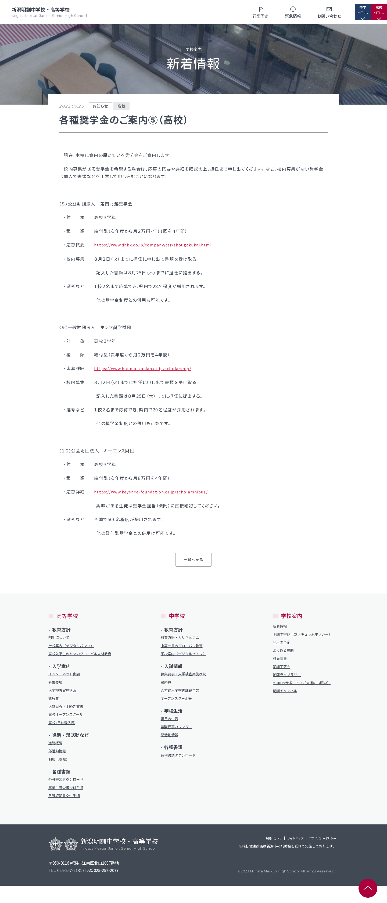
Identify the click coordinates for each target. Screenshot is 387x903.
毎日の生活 (171, 724)
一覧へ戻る (193, 558)
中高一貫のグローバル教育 (185, 646)
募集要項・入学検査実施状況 (187, 676)
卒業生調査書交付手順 (68, 803)
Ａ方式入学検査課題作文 (183, 693)
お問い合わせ (313, 12)
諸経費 (54, 708)
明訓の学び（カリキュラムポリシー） (303, 637)
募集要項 (56, 690)
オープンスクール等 (179, 702)
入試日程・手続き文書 (68, 717)
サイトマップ (274, 856)
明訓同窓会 (283, 676)
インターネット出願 (66, 681)
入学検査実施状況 (64, 699)
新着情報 (281, 625)
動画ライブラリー (289, 684)
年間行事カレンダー (179, 732)
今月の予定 (283, 649)
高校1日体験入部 (63, 735)
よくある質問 (285, 658)
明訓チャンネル (287, 708)
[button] (351, 12)
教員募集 (281, 666)
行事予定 (244, 12)
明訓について (60, 637)
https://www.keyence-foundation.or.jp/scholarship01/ (156, 491)
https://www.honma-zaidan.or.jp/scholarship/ (146, 367)
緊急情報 (277, 12)
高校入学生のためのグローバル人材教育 (80, 657)
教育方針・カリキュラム (183, 637)
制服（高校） (60, 773)
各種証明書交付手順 (66, 812)
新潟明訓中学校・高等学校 (50, 12)
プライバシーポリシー (314, 856)
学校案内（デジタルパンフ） (74, 646)
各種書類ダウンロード (68, 795)
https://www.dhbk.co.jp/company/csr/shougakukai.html (158, 244)
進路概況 (56, 756)
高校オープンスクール (68, 726)
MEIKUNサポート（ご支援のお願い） (303, 696)
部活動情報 (58, 765)
